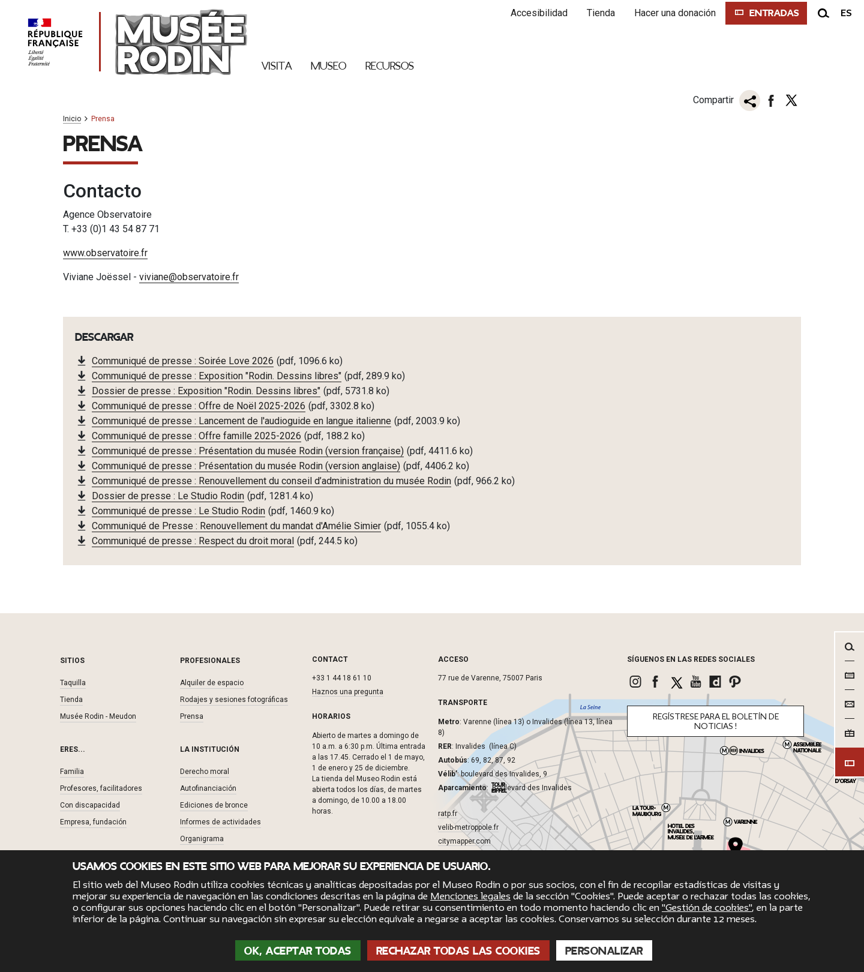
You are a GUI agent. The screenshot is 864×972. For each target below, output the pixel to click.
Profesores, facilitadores (101, 788)
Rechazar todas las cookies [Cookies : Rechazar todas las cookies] (458, 951)
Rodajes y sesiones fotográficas (234, 699)
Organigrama (202, 838)
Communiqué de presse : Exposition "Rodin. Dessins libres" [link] (216, 375)
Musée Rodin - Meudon (98, 716)
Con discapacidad (90, 804)
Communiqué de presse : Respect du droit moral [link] (193, 540)
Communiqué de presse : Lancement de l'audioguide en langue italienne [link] (241, 420)
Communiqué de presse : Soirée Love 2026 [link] (183, 360)
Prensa (191, 716)
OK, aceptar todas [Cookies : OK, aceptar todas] (298, 951)
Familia (72, 771)
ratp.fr (447, 813)
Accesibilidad (534, 13)
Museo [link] (328, 66)
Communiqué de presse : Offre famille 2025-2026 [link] (196, 435)
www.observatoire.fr (105, 252)
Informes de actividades (220, 821)
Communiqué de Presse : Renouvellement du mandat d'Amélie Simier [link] (236, 525)
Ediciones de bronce (214, 804)
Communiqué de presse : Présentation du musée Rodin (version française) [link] (248, 450)
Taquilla (73, 682)
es (846, 13)
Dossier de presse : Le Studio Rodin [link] (168, 495)
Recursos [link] (389, 66)
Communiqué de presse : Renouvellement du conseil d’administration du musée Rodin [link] (271, 480)
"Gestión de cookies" (707, 908)
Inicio (72, 119)
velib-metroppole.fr (468, 827)
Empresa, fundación (93, 821)
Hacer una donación (671, 13)
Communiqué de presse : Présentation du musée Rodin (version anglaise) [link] (246, 465)
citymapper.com (464, 840)
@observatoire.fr (204, 276)
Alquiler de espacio (212, 682)
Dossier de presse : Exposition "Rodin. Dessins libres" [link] (206, 390)
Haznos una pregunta (347, 691)
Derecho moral (204, 771)
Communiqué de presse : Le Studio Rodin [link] (178, 510)
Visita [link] (277, 66)
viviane (154, 276)
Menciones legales (470, 896)
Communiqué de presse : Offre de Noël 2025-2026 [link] (198, 405)
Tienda (597, 13)
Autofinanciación (208, 788)
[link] (637, 681)
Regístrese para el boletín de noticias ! (716, 721)
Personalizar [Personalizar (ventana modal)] (604, 951)
